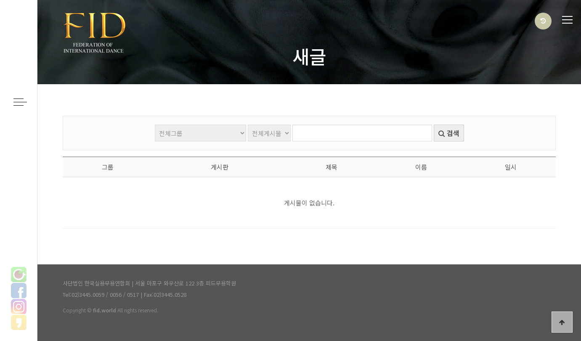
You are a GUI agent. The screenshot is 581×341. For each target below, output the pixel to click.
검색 (448, 133)
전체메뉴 (567, 20)
